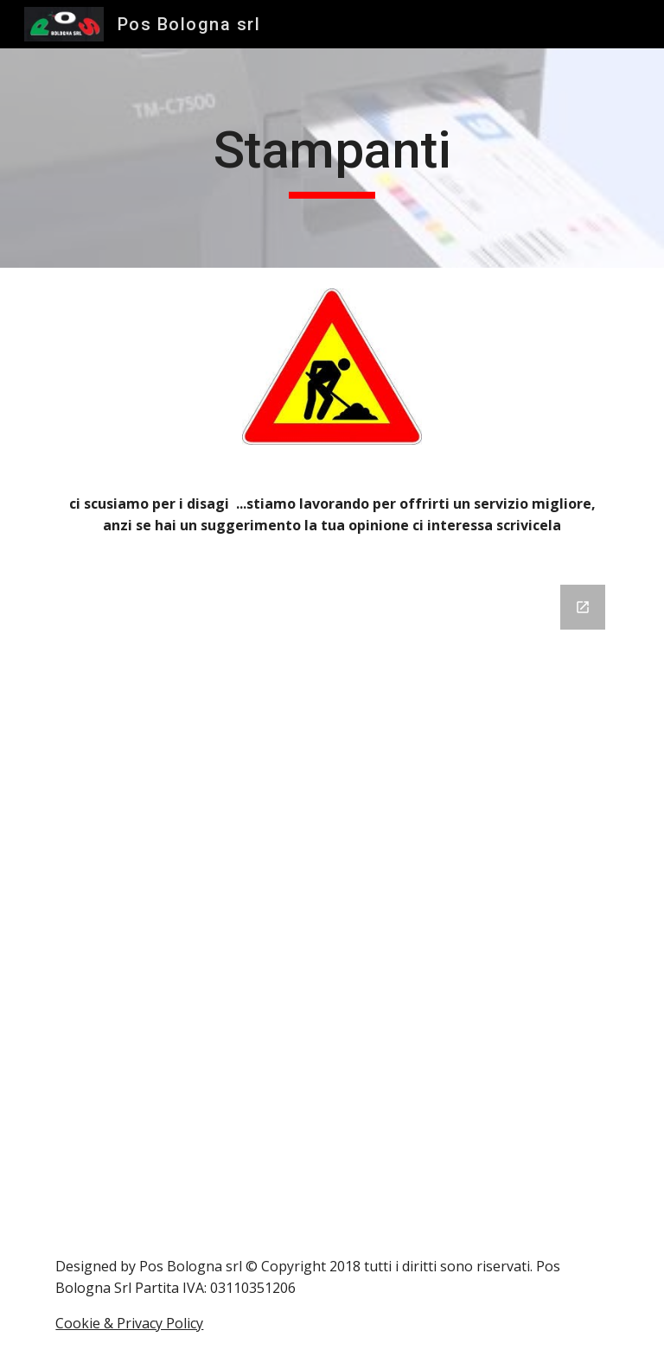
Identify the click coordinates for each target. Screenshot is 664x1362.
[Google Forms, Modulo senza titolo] (331, 896)
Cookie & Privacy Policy (129, 1323)
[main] (331, 158)
